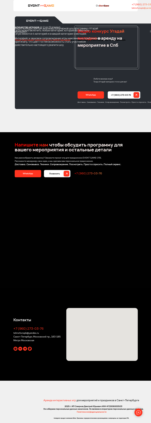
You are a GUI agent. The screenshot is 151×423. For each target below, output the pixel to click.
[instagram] (15, 349)
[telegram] (25, 349)
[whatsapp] (30, 349)
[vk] (20, 349)
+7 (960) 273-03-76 (121, 95)
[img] (41, 5)
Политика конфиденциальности (92, 412)
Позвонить (54, 173)
